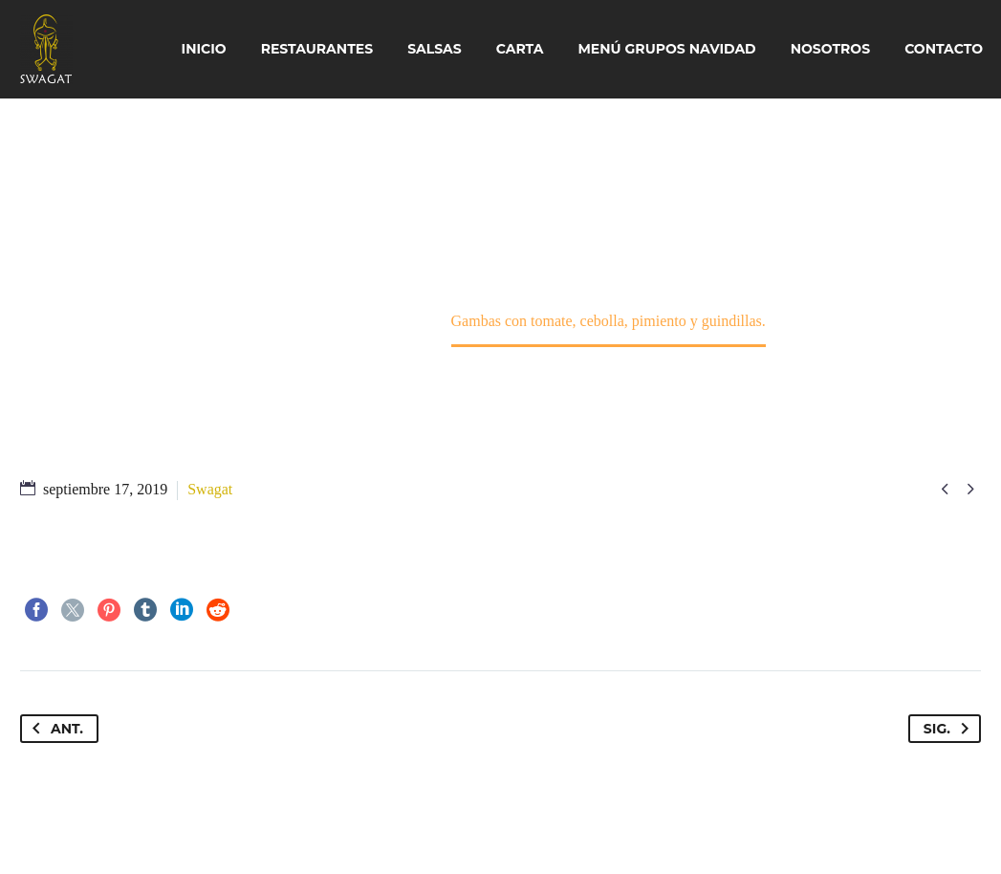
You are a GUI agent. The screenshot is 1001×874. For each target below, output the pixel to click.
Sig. (950, 728)
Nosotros (830, 48)
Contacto (943, 48)
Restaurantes (317, 48)
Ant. (54, 728)
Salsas (434, 48)
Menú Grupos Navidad (667, 48)
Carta (520, 48)
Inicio (204, 48)
